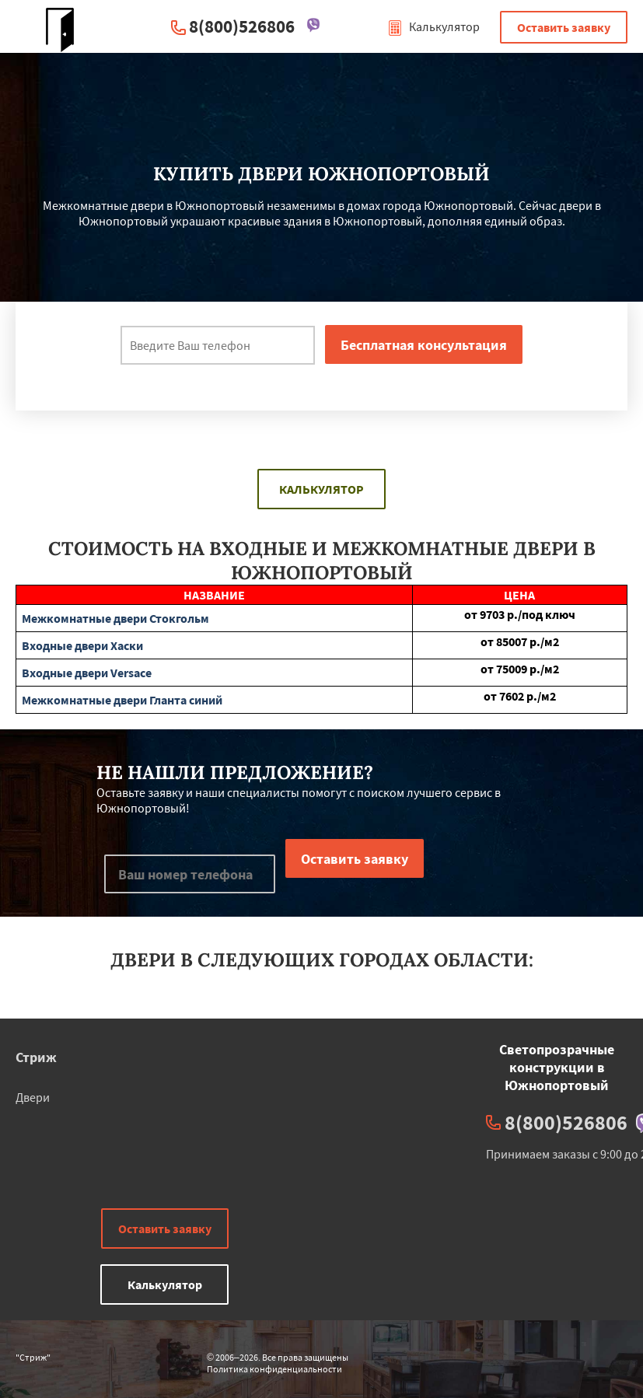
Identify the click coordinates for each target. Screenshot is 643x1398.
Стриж (36, 1057)
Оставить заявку (563, 27)
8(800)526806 (242, 26)
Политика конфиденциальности (274, 1369)
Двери (33, 1097)
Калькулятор (433, 26)
